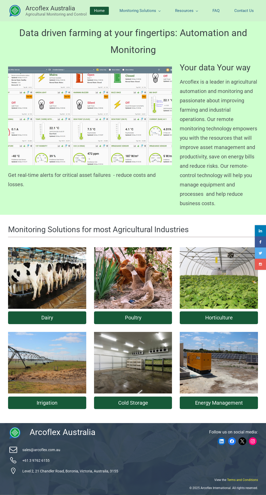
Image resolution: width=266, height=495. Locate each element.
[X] (242, 441)
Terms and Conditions (242, 480)
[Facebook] (232, 441)
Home (99, 10)
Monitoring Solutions (140, 10)
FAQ (216, 10)
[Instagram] (253, 441)
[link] (15, 429)
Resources (186, 10)
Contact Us (244, 10)
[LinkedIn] (221, 441)
